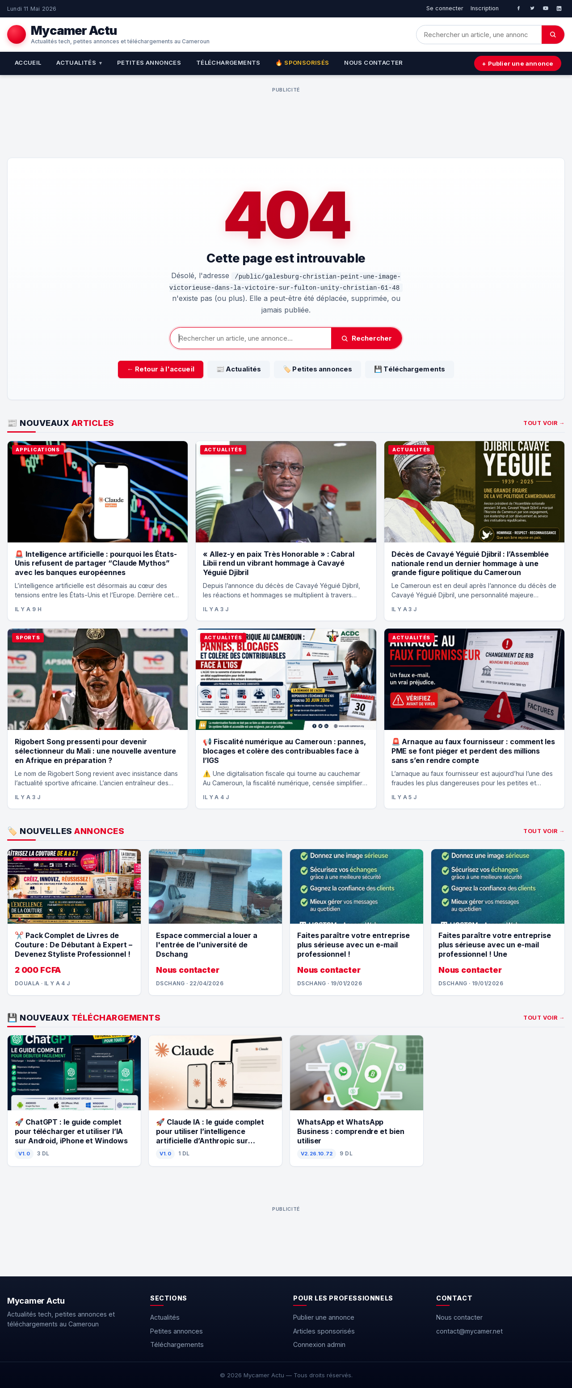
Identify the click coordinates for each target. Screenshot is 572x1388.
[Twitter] (532, 8)
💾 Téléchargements (409, 369)
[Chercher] (553, 34)
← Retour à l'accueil (160, 369)
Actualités (79, 62)
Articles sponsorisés (324, 1331)
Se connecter (444, 8)
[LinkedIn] (559, 8)
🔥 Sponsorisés (302, 62)
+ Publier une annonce (517, 63)
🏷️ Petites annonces (317, 369)
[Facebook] (519, 8)
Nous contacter (373, 62)
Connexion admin (319, 1344)
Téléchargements (228, 62)
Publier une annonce (323, 1317)
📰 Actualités (238, 369)
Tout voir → (544, 423)
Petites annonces (149, 62)
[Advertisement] (286, 116)
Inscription (485, 8)
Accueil (28, 62)
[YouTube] (545, 8)
